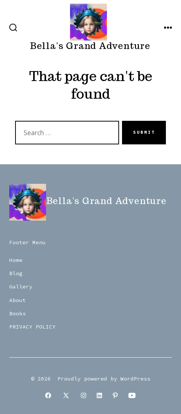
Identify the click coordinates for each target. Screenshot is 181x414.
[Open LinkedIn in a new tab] (99, 395)
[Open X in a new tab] (66, 395)
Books (17, 313)
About (17, 300)
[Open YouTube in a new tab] (132, 395)
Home (15, 260)
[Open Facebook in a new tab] (48, 395)
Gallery (20, 286)
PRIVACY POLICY (32, 326)
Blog (15, 273)
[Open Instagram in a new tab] (84, 395)
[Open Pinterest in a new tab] (115, 395)
